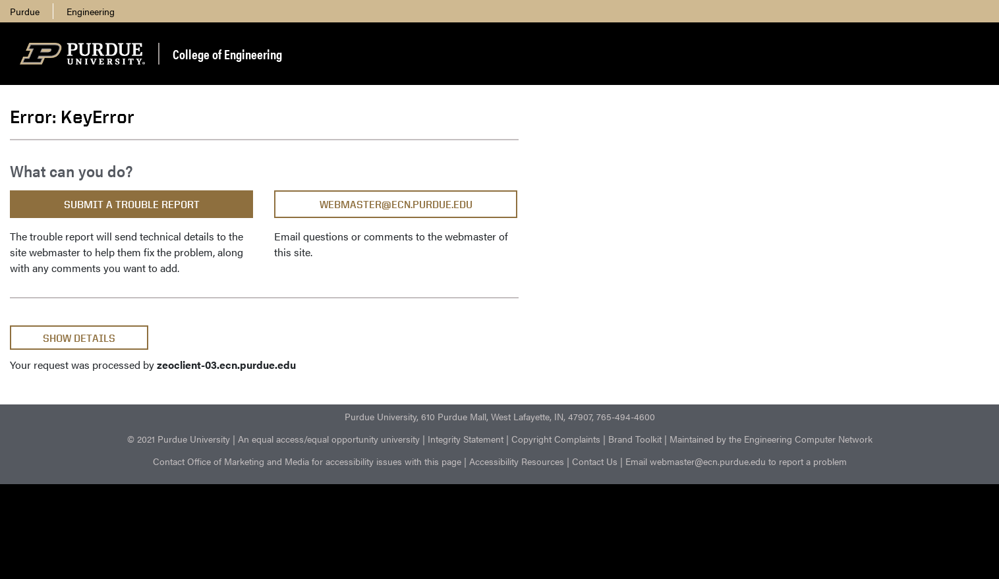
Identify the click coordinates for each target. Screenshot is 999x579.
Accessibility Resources (516, 461)
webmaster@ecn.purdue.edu (396, 204)
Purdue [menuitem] (25, 11)
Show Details (79, 338)
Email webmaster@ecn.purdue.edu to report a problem (736, 461)
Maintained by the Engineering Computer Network (771, 438)
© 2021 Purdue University (178, 438)
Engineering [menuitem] (91, 11)
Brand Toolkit (635, 438)
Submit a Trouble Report (132, 204)
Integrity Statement (465, 438)
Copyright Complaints (555, 438)
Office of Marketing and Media (248, 461)
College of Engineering (227, 53)
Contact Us (594, 461)
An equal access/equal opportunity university (329, 438)
